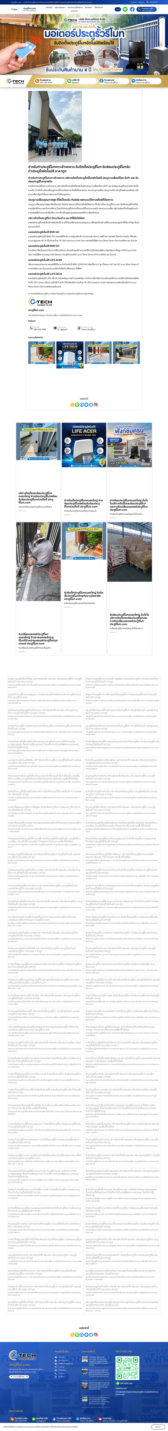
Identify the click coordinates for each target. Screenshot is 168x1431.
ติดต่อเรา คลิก (147, 8)
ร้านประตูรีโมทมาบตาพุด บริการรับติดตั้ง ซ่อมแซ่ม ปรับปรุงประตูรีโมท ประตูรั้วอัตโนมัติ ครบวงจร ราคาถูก (121, 1091)
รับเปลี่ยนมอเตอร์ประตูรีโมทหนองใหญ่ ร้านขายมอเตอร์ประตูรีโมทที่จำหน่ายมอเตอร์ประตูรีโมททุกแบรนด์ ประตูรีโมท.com (38, 639)
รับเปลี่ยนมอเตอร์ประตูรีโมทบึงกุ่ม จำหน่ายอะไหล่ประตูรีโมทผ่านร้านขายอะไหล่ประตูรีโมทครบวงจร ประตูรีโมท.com (120, 1272)
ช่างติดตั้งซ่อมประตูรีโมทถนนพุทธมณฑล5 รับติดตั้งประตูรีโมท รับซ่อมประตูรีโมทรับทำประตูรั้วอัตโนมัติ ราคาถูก (45, 965)
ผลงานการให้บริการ (75, 7)
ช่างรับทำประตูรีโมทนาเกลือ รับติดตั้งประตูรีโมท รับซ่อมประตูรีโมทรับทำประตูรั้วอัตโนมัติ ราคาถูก (122, 1209)
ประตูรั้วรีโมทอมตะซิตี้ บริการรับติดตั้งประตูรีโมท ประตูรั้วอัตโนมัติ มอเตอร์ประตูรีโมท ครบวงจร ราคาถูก (122, 711)
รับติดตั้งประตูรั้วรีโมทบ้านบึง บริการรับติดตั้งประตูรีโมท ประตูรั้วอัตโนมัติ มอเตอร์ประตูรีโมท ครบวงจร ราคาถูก (123, 981)
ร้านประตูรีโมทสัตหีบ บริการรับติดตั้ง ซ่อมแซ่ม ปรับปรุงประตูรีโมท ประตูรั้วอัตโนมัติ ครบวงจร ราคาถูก (119, 1075)
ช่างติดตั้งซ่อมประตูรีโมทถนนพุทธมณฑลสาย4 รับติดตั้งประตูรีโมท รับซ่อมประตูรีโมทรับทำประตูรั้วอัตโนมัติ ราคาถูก (44, 1059)
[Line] (77, 405)
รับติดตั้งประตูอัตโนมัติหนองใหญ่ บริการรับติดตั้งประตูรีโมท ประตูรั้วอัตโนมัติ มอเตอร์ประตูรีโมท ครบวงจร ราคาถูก (98, 1361)
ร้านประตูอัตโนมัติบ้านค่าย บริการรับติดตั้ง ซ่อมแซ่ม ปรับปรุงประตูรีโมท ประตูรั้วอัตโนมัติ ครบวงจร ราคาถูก (122, 1141)
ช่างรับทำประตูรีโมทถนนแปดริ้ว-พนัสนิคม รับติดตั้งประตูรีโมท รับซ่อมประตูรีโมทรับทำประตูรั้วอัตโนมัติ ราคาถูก (122, 680)
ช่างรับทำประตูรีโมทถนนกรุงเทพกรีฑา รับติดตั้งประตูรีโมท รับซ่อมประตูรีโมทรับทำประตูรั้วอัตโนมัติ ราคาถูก (122, 1256)
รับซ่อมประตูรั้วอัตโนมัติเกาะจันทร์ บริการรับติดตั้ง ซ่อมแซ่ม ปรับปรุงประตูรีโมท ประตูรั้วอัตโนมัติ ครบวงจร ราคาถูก (122, 1288)
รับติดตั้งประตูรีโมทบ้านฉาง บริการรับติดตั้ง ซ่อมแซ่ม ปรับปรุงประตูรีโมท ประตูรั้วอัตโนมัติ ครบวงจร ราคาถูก (123, 1156)
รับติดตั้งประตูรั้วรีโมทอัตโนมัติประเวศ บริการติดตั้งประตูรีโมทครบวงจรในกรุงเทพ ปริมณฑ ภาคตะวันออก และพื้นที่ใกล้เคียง (123, 1059)
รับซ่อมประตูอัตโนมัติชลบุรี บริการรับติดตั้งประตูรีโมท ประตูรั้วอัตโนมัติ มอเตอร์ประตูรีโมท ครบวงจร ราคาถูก (44, 855)
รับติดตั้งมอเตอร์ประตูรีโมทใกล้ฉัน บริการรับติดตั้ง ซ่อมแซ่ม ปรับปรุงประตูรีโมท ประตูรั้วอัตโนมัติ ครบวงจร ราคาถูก (44, 997)
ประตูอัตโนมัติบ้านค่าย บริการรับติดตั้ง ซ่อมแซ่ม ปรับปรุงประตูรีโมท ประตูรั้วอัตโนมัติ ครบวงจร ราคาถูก (42, 1256)
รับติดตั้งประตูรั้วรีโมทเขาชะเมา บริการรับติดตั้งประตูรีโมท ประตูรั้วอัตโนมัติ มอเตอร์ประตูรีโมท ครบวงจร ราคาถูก (42, 1272)
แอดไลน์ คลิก (62, 327)
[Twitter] (91, 405)
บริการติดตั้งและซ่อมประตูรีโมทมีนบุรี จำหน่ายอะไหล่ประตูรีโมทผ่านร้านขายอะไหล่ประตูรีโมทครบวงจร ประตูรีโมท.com (122, 1303)
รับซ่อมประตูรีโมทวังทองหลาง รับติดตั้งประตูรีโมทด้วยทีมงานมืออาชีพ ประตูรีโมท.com (120, 965)
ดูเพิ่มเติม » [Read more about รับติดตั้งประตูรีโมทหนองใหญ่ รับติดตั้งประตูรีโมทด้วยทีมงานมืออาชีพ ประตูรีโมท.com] (68, 607)
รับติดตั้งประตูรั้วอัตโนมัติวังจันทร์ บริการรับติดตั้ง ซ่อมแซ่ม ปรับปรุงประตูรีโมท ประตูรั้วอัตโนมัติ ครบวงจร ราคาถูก (122, 1044)
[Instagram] (96, 405)
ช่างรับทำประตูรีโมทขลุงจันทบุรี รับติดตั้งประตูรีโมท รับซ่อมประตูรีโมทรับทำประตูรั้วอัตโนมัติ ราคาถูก (44, 727)
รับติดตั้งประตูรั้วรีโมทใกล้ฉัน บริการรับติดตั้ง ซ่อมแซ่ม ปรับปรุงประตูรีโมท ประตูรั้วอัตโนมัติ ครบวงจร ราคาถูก (44, 1303)
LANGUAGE (153, 2)
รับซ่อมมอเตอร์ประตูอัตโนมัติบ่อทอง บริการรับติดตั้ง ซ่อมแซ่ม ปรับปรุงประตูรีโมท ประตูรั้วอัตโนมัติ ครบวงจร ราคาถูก (43, 711)
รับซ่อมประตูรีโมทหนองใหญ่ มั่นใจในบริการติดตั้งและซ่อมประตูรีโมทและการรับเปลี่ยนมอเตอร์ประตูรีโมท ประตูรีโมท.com (129, 619)
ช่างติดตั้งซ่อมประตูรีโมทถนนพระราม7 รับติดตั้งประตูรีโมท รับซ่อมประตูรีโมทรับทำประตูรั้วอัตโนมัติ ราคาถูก (44, 1125)
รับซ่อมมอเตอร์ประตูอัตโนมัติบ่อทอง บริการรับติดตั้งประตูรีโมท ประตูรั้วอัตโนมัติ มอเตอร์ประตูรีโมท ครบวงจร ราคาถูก (99, 1373)
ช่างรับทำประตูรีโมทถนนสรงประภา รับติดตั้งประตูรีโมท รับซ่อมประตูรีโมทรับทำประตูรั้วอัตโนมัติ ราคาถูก (44, 1141)
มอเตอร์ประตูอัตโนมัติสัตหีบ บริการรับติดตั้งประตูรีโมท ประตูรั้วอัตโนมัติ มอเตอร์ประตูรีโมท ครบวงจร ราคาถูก (44, 761)
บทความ (74, 11)
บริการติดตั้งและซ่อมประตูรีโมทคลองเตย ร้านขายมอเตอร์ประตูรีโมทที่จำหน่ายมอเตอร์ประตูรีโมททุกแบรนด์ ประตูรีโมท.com (43, 1028)
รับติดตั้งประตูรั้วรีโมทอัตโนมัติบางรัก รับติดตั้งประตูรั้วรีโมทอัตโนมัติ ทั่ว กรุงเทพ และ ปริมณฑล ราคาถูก (44, 793)
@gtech (75, 83)
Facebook (109, 80)
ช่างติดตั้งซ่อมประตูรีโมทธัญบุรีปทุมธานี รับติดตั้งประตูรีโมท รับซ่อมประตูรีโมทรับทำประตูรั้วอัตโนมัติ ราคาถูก (123, 743)
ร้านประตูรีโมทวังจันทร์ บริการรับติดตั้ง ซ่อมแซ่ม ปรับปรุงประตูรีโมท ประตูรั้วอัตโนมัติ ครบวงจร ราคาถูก (120, 777)
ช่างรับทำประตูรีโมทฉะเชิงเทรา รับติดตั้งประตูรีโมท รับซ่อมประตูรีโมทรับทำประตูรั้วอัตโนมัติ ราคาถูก (122, 934)
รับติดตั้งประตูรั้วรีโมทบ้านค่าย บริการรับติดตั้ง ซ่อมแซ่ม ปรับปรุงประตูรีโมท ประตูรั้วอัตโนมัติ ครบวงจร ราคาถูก (45, 902)
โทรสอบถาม (45, 80)
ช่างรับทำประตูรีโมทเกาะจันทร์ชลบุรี (79, 293)
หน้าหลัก (49, 7)
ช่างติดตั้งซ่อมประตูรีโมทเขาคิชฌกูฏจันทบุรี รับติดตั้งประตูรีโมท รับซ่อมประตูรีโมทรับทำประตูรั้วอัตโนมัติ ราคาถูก (121, 840)
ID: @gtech (63, 329)
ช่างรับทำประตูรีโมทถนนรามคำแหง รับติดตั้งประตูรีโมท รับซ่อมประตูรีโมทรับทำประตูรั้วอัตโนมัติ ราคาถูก (121, 871)
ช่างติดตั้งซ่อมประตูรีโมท (39, 293)
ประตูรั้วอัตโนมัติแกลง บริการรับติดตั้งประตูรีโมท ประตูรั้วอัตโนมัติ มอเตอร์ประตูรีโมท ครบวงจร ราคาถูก (122, 727)
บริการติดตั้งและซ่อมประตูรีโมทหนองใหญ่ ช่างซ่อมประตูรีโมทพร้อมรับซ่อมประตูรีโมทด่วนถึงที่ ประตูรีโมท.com (38, 498)
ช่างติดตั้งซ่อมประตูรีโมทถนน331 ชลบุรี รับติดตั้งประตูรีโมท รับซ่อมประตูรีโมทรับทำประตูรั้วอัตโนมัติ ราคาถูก (123, 1225)
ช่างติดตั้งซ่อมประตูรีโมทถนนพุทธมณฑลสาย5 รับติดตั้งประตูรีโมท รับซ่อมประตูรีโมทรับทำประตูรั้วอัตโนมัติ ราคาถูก (44, 1209)
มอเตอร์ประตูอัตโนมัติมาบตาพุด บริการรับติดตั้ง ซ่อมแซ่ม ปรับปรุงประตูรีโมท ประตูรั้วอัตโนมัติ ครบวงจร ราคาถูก (43, 934)
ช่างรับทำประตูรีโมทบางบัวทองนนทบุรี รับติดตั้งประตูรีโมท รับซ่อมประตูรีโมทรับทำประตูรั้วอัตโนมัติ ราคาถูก (99, 1386)
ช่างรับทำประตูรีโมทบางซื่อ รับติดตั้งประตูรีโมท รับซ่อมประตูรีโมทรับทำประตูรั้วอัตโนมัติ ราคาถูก (121, 695)
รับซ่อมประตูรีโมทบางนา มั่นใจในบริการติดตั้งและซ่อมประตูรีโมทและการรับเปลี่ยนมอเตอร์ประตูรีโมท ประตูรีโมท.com (44, 1156)
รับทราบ (158, 1427)
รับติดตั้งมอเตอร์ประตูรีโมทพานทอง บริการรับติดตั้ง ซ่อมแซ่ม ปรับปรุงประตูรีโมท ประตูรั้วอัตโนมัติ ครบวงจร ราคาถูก (123, 1172)
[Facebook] (82, 405)
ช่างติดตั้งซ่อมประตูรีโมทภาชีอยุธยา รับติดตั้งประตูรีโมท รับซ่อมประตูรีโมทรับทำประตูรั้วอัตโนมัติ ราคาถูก (44, 808)
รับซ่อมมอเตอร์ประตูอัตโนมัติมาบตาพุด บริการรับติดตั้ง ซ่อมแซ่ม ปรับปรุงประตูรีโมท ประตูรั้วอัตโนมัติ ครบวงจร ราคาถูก (44, 871)
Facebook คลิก (87, 327)
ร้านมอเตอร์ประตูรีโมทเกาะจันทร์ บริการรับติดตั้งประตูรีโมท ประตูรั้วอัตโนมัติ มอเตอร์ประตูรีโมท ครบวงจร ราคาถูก (42, 887)
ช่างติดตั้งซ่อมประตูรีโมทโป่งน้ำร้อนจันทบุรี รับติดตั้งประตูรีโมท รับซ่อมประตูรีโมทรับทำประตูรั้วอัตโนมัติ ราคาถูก (45, 1240)
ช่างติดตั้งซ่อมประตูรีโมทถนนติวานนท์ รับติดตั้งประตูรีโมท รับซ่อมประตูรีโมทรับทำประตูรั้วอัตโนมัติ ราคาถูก (122, 918)
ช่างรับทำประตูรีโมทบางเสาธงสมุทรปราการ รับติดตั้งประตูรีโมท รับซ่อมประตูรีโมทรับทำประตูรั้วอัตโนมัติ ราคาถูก (123, 887)
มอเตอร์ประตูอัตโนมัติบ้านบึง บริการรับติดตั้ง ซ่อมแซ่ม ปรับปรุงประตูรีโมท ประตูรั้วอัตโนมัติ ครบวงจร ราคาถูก (122, 1240)
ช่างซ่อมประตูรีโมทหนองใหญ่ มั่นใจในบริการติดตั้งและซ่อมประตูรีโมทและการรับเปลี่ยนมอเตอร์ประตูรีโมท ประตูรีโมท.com (129, 505)
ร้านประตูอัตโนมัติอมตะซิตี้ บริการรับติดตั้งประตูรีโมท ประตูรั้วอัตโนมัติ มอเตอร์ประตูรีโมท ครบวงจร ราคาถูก (44, 1012)
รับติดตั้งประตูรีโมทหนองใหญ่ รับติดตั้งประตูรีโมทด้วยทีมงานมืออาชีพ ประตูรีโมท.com (83, 596)
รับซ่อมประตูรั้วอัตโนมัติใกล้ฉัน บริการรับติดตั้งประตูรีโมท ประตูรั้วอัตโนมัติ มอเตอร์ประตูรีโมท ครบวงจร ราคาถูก (42, 949)
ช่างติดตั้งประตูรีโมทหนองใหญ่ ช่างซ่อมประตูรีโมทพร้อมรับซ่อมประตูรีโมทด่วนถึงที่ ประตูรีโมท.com (83, 503)
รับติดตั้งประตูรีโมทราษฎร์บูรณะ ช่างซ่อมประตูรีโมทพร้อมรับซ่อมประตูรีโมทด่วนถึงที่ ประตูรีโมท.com (44, 695)
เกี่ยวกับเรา (98, 7)
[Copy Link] (72, 405)
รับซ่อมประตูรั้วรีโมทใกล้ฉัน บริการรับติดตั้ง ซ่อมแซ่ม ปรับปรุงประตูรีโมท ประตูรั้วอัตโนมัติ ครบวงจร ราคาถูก (45, 680)
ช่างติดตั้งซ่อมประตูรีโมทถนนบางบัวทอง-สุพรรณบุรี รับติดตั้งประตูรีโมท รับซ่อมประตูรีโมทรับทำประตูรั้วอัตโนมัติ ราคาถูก (122, 902)
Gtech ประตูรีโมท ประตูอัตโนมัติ (115, 1421)
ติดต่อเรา (134, 2)
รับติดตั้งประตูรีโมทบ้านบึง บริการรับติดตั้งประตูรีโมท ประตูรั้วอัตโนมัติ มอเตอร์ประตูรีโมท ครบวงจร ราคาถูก (121, 793)
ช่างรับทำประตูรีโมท (57, 293)
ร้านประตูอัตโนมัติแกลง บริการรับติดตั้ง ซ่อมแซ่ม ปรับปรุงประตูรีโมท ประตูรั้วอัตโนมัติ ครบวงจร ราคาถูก (121, 949)
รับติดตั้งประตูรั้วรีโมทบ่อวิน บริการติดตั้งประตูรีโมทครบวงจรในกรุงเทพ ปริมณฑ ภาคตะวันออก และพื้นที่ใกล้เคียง (122, 1125)
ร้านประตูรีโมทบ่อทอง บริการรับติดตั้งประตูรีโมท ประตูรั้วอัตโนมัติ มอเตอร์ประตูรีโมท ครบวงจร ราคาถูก (44, 1225)
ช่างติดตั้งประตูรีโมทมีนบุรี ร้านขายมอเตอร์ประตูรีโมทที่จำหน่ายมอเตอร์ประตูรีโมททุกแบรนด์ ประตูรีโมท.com (45, 824)
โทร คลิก (37, 327)
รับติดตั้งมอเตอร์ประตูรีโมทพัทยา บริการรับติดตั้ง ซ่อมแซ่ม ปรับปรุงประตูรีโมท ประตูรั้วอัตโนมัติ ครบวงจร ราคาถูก (121, 761)
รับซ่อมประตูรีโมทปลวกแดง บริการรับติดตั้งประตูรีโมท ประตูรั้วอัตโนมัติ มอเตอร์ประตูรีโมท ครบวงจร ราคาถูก (44, 1288)
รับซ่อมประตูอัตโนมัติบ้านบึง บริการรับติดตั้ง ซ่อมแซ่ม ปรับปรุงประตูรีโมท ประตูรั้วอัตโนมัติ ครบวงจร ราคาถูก (44, 1044)
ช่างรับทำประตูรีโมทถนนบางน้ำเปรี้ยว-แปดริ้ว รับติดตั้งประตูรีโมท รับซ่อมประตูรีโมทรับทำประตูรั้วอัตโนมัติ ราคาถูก (44, 1191)
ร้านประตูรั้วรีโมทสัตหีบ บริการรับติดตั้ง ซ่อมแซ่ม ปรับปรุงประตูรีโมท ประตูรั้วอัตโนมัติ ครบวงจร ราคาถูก (121, 808)
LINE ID (76, 80)
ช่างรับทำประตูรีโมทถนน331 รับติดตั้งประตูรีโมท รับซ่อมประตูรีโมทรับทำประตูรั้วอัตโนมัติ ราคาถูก (44, 1091)
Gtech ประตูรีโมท (111, 83)
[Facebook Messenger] (86, 405)
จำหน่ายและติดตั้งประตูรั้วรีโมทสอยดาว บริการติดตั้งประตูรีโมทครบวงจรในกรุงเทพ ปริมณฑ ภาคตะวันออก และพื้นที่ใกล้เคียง (119, 855)
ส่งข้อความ (141, 80)
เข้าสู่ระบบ (141, 2)
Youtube (107, 1418)
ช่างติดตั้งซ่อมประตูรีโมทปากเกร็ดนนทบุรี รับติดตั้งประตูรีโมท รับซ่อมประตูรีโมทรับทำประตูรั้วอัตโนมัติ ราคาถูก (44, 1075)
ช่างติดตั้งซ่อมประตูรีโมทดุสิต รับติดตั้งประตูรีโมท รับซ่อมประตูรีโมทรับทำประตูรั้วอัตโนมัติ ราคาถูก (123, 997)
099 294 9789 (147, 11)
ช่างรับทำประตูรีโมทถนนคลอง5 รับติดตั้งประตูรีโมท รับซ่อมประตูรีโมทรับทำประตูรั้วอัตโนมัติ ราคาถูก (122, 1012)
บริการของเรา (60, 7)
